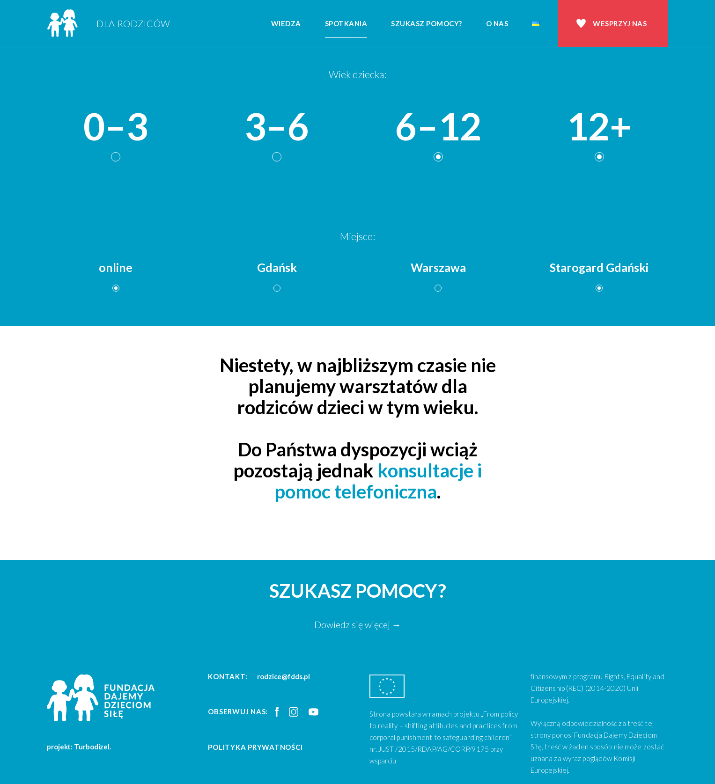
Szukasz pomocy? (426, 23)
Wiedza (286, 23)
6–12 (438, 126)
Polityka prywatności (255, 747)
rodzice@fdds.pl (283, 676)
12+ (599, 126)
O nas (497, 23)
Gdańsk (277, 267)
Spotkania (346, 23)
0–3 (115, 126)
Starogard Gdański (599, 267)
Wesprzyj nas (620, 23)
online (116, 267)
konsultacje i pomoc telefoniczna (378, 481)
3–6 (276, 126)
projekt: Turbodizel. (79, 746)
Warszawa (438, 267)
